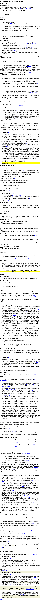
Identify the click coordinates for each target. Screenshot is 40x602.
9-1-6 (33, 480)
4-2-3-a (27, 397)
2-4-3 (31, 379)
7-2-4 (9, 260)
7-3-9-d (31, 546)
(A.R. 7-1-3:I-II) (25, 127)
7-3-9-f (4, 476)
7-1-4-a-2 (37, 158)
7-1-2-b (19, 72)
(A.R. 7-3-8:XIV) (35, 467)
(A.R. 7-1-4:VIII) (21, 105)
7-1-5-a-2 (37, 92)
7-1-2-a (35, 43)
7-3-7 (34, 353)
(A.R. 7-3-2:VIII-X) (35, 298)
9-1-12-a (20, 478)
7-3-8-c (3, 481)
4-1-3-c (25, 397)
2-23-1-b (12, 193)
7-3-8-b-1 (36, 563)
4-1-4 (20, 8)
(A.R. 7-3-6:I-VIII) (4, 380)
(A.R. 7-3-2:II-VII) (35, 295)
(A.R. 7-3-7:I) (30, 423)
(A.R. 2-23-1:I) (36, 235)
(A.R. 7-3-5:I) (31, 370)
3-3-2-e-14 (25, 309)
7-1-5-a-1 (19, 193)
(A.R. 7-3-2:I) (36, 296)
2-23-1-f (14, 193)
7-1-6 (9, 213)
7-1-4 (27, 79)
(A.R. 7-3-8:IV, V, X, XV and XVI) (13, 442)
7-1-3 (9, 76)
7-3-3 (18, 431)
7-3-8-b (23, 486)
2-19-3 (13, 298)
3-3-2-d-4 (35, 577)
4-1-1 (16, 193)
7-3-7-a (23, 431)
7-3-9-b (17, 545)
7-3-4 (9, 357)
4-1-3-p (7, 389)
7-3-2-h (10, 325)
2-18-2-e (30, 198)
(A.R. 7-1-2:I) (5, 17)
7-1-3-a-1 (23, 170)
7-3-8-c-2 (28, 495)
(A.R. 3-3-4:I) (29, 66)
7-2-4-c (34, 264)
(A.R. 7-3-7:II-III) (32, 426)
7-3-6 (9, 381)
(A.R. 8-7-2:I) (29, 258)
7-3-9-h (20, 545)
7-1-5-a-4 (7, 200)
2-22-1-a (33, 43)
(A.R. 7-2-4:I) (21, 258)
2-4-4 (34, 379)
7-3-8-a (36, 523)
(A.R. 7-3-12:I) (28, 589)
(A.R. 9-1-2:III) (32, 589)
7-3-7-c (16, 435)
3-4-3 (29, 309)
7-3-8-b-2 (25, 495)
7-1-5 (9, 190)
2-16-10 (17, 110)
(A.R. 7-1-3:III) (29, 72)
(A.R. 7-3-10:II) (33, 444)
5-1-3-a (27, 390)
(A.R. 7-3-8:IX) (15, 446)
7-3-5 (15, 117)
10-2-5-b (13, 469)
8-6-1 (16, 258)
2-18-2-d (31, 92)
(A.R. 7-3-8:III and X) (27, 460)
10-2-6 (38, 470)
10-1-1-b (10, 584)
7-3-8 (9, 473)
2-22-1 (27, 43)
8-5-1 (14, 258)
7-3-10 (9, 558)
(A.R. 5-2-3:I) (4, 570)
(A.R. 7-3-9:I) (23, 533)
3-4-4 (27, 311)
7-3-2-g (38, 309)
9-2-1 (13, 597)
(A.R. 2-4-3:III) (26, 423)
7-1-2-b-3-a (34, 92)
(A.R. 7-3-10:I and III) (34, 554)
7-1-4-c (35, 79)
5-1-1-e (29, 397)
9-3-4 (33, 521)
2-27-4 (11, 23)
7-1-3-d (38, 83)
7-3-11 (12, 334)
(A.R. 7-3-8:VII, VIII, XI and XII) (26, 453)
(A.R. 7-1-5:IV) (16, 178)
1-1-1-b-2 (27, 143)
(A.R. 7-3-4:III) (9, 353)
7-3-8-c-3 (38, 480)
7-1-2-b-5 (16, 50)
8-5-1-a (37, 264)
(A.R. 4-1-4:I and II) (29, 8)
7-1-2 (9, 40)
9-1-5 (33, 546)
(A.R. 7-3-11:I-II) (8, 570)
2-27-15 (15, 367)
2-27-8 (10, 58)
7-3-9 (9, 541)
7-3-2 (9, 303)
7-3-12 (9, 590)
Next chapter (2, 599)
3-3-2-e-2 (33, 255)
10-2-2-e (20, 594)
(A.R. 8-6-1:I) (25, 258)
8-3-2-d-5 (5, 238)
